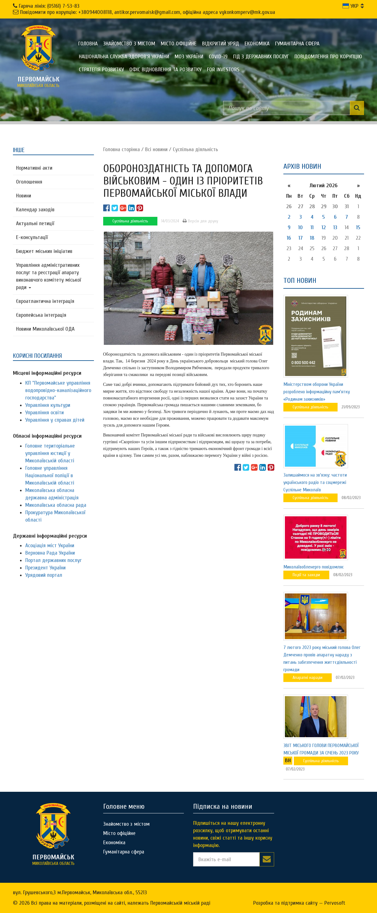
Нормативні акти (34, 168)
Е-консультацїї (32, 237)
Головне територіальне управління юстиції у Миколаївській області (50, 453)
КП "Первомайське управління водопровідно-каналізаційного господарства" (58, 390)
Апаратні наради (307, 677)
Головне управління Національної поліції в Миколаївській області (49, 475)
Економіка (257, 43)
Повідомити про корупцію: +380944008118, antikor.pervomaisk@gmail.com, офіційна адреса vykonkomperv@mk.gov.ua (147, 12)
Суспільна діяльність (195, 149)
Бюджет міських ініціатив (44, 251)
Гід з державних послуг (261, 56)
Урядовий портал (43, 575)
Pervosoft (334, 903)
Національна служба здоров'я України (124, 56)
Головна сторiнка (121, 149)
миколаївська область (38, 81)
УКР (351, 6)
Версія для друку (200, 221)
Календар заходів (35, 209)
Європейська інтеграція (41, 315)
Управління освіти (44, 412)
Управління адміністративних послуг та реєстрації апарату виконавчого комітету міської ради (48, 276)
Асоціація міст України (49, 545)
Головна (88, 43)
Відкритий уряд (220, 43)
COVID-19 (218, 56)
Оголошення (29, 182)
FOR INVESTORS (223, 69)
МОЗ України (189, 56)
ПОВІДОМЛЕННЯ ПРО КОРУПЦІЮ (328, 56)
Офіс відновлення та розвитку (165, 69)
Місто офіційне (179, 43)
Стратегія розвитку (101, 69)
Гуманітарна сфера (297, 43)
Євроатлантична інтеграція (45, 301)
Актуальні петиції (35, 223)
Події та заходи (306, 574)
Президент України (45, 567)
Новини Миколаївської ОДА (45, 329)
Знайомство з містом (129, 43)
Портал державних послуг (53, 560)
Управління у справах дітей (54, 420)
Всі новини (156, 149)
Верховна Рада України (50, 553)
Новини (23, 195)
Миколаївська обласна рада (55, 505)
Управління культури (47, 405)
